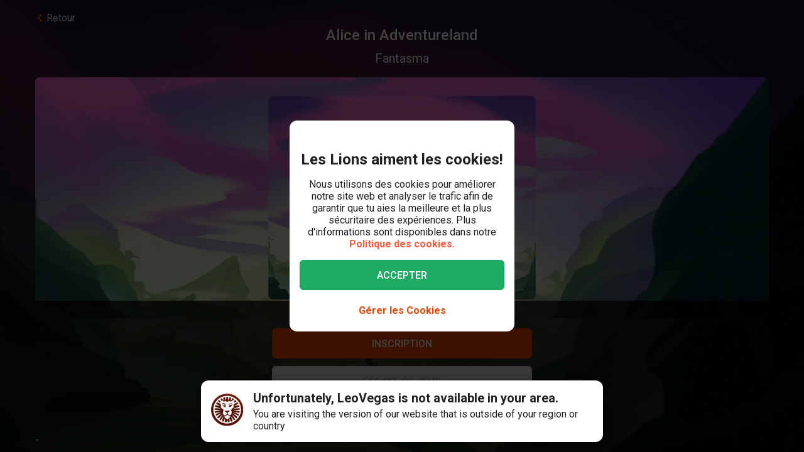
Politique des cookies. (402, 244)
